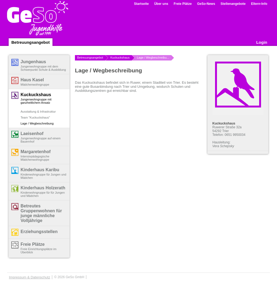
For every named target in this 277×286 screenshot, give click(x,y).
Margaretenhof (36, 151)
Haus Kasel (32, 80)
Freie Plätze (183, 4)
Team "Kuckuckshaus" (35, 117)
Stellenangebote (233, 4)
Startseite (141, 4)
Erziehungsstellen (39, 231)
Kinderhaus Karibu (40, 169)
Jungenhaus (33, 61)
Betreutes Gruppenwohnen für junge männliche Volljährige (41, 213)
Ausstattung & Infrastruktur (38, 111)
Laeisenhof (32, 133)
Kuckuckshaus (36, 94)
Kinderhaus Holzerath (43, 188)
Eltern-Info (259, 4)
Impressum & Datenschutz (29, 277)
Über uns (161, 4)
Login (261, 42)
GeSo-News (206, 4)
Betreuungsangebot (30, 42)
